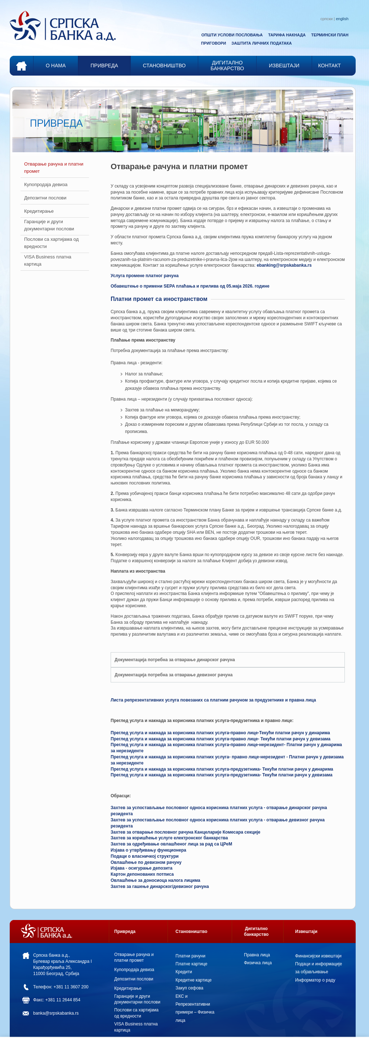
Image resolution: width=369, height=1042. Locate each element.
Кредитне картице (193, 980)
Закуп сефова (189, 988)
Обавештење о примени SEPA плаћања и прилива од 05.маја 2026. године (190, 286)
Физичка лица (258, 962)
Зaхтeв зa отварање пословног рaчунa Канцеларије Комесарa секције (186, 832)
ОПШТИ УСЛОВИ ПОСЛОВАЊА (232, 35)
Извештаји (306, 931)
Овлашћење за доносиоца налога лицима (155, 880)
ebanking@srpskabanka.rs (284, 265)
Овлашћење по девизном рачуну (146, 862)
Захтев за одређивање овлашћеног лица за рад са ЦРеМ (171, 844)
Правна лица (257, 954)
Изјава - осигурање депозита (141, 868)
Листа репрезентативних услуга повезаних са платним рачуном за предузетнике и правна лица (213, 700)
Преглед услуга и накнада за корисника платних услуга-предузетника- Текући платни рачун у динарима (222, 769)
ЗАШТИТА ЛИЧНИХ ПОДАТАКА (261, 43)
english (342, 19)
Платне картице (191, 963)
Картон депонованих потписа (142, 874)
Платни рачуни (190, 955)
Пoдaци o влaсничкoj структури (145, 856)
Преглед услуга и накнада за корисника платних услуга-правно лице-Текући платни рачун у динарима (220, 732)
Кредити (183, 971)
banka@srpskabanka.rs (56, 1013)
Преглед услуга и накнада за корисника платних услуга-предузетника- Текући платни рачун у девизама (221, 774)
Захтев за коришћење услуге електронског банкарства (169, 837)
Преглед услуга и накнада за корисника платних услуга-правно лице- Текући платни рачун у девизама (220, 738)
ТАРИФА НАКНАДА (287, 35)
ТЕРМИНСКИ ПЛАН (329, 35)
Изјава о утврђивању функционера (148, 850)
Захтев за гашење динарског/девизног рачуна (160, 886)
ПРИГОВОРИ (213, 43)
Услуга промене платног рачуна (145, 275)
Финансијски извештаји (318, 955)
